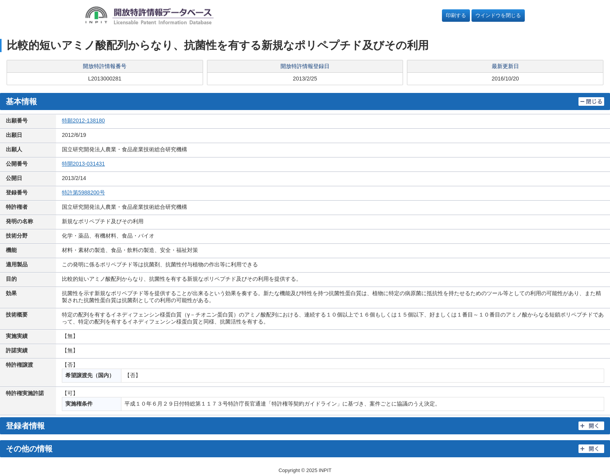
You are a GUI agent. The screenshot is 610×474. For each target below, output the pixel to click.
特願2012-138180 (83, 120)
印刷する (456, 15)
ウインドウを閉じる (498, 15)
